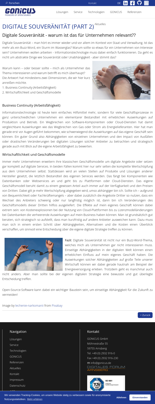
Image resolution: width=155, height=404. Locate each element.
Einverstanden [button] (140, 397)
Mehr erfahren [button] (35, 399)
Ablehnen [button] (121, 397)
